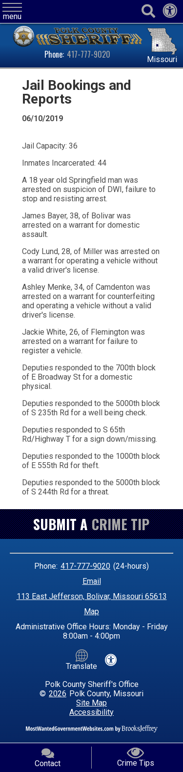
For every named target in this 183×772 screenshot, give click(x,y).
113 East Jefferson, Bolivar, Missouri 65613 (92, 596)
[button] (12, 12)
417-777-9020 (88, 54)
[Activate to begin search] (148, 11)
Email (91, 581)
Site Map (91, 703)
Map (91, 611)
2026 (57, 693)
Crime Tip (120, 524)
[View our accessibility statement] (170, 13)
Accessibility (91, 712)
